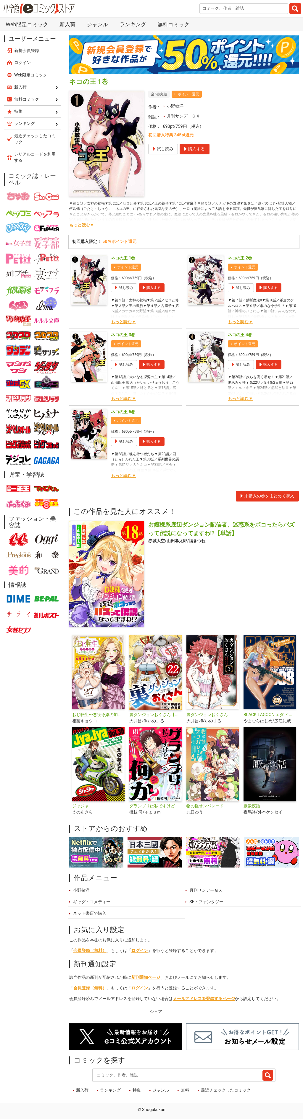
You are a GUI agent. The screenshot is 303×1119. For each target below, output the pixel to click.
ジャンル (97, 24)
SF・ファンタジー (206, 901)
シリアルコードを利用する (35, 157)
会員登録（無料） (90, 950)
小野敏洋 (175, 106)
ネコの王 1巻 (123, 258)
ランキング (133, 24)
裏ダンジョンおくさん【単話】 (155, 714)
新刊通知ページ (145, 977)
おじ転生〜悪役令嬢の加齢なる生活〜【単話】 (98, 714)
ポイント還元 (188, 94)
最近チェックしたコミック (226, 1090)
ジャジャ (80, 805)
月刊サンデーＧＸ (183, 116)
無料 (185, 1090)
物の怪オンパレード (205, 805)
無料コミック (173, 24)
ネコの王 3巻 (123, 334)
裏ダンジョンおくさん (207, 714)
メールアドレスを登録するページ (204, 998)
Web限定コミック (27, 24)
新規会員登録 (26, 50)
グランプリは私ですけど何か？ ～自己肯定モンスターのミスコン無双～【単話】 (155, 805)
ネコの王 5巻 (123, 411)
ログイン (139, 950)
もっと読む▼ (81, 225)
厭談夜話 (252, 805)
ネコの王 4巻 (240, 334)
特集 (137, 1090)
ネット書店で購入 (89, 913)
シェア (156, 1011)
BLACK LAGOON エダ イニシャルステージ (270, 714)
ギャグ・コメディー (91, 901)
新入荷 (67, 24)
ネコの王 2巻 (240, 258)
